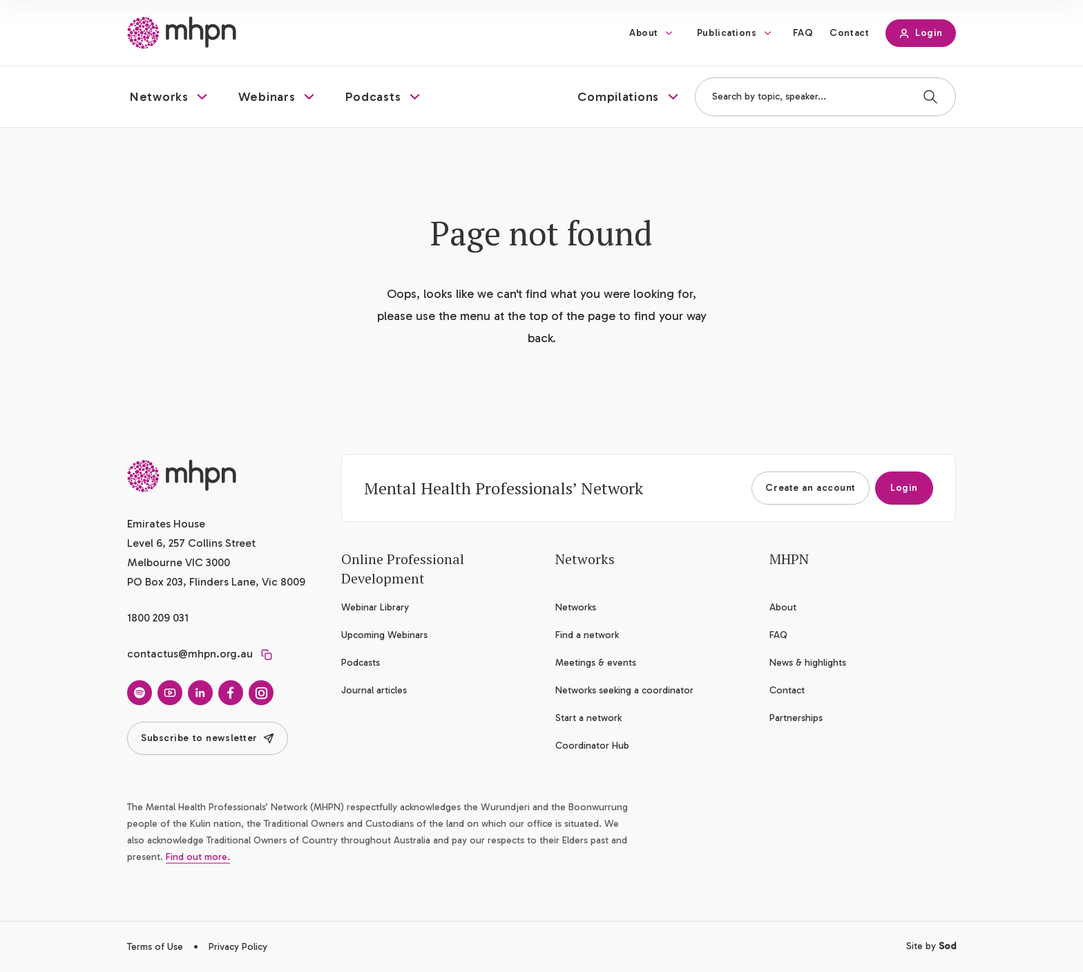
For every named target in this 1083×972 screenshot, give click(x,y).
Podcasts (360, 663)
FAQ (803, 33)
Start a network (588, 718)
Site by (931, 946)
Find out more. (198, 857)
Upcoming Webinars (384, 635)
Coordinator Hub (592, 745)
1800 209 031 (158, 617)
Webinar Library (375, 607)
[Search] (930, 96)
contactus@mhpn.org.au (190, 653)
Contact (849, 33)
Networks (575, 607)
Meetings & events (595, 663)
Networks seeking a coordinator (624, 690)
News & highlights (807, 663)
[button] (170, 96)
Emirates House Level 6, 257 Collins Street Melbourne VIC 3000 (191, 543)
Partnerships (796, 718)
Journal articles (374, 690)
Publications (727, 33)
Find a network (587, 635)
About (643, 33)
